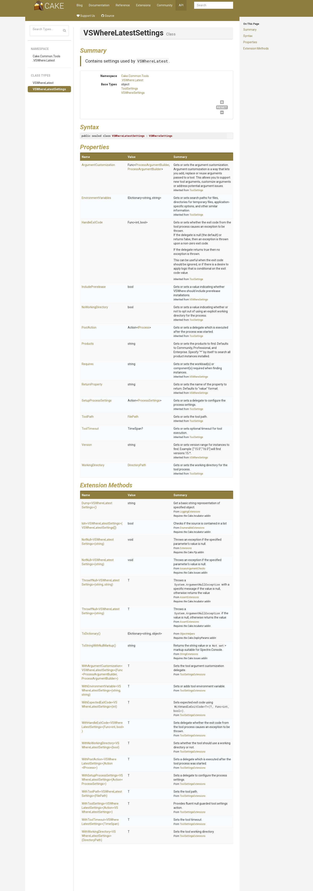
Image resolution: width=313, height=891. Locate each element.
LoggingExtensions (190, 511)
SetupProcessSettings (97, 400)
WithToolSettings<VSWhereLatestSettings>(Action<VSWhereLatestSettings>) (100, 808)
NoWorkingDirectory (95, 307)
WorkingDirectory (93, 465)
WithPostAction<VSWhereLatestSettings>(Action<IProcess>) (99, 763)
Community (164, 5)
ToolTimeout (90, 428)
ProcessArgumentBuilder (152, 165)
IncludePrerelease (94, 286)
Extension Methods (256, 48)
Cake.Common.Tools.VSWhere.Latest (46, 58)
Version (87, 444)
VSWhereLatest (43, 83)
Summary (249, 29)
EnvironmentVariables (96, 198)
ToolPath (88, 416)
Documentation (99, 5)
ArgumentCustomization (98, 165)
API (181, 5)
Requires (87, 364)
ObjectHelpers (187, 633)
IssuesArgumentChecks (192, 568)
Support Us (86, 15)
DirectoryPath (137, 465)
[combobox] (213, 5)
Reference (123, 5)
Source (107, 15)
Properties (250, 42)
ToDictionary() (91, 633)
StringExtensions (189, 654)
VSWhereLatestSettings (49, 89)
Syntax (248, 36)
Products (88, 343)
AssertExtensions (189, 597)
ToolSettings (129, 88)
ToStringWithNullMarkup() (99, 645)
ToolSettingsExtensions (192, 674)
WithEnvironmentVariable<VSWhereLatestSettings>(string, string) (101, 690)
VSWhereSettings (133, 92)
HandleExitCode (92, 222)
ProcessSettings (149, 400)
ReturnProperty (92, 384)
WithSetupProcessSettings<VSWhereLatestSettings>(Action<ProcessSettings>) (102, 779)
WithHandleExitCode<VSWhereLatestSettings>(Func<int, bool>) (103, 727)
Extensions (143, 5)
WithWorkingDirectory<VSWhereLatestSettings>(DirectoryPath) (99, 836)
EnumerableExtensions (192, 527)
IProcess (143, 327)
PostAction (89, 327)
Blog (80, 5)
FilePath (133, 416)
